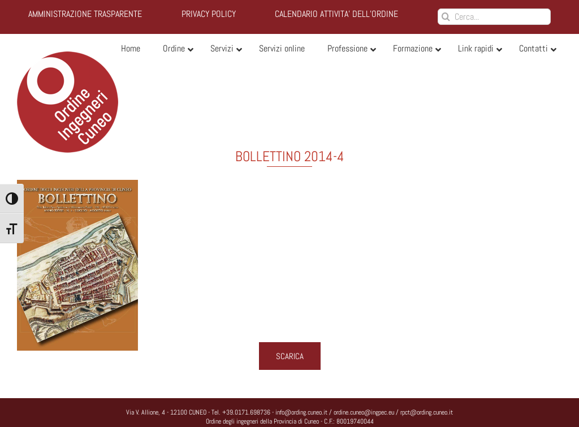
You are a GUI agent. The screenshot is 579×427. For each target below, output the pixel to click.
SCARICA (290, 356)
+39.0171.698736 (246, 412)
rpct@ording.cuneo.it (426, 412)
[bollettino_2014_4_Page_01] (289, 265)
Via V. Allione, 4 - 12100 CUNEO (166, 412)
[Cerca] (446, 16)
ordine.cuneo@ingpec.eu (364, 412)
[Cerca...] (494, 16)
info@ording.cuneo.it (301, 412)
